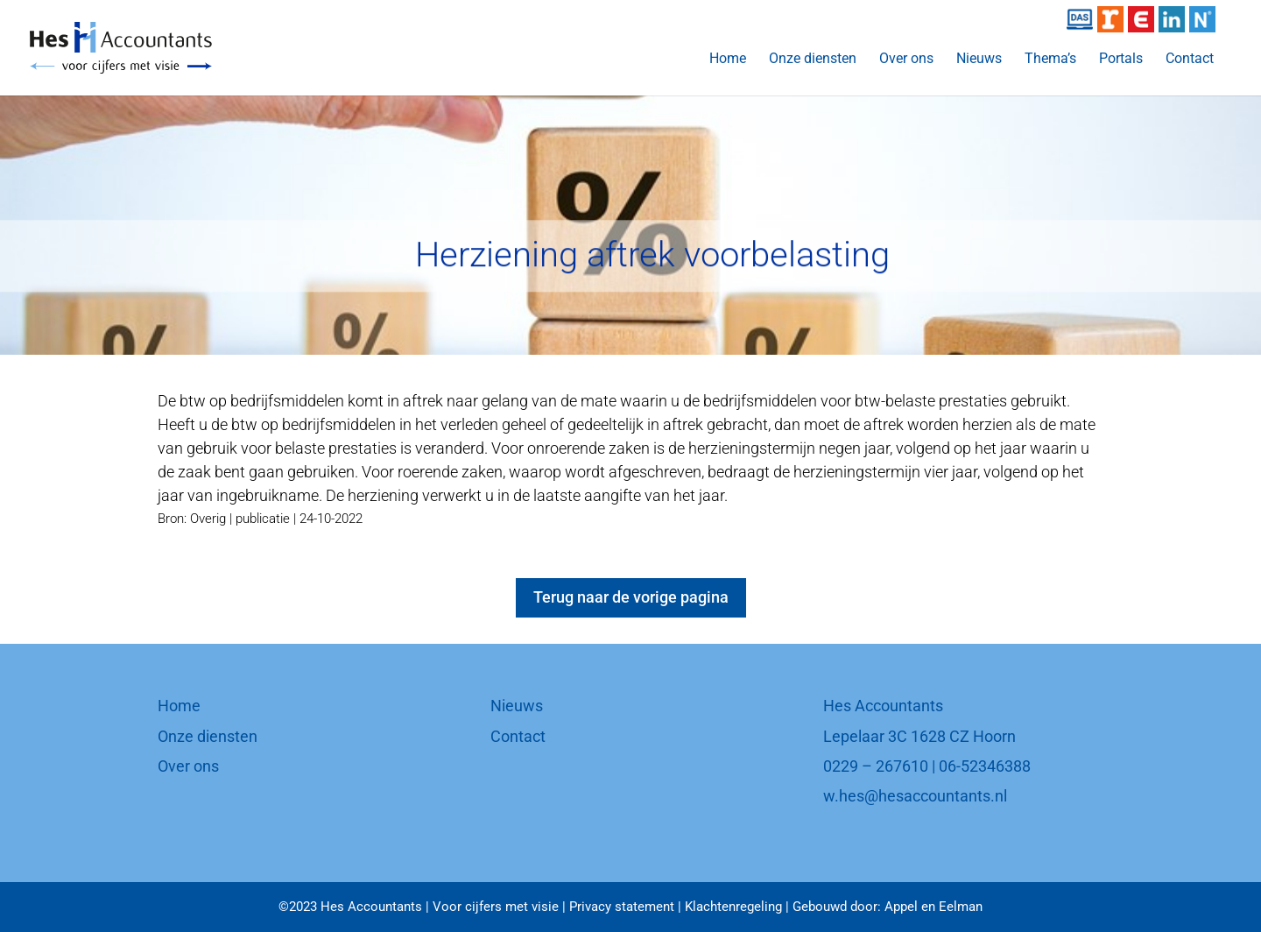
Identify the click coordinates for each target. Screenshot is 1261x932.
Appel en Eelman (933, 906)
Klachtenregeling (733, 906)
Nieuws (979, 60)
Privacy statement (621, 906)
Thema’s (1050, 60)
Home (727, 60)
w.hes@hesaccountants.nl (915, 796)
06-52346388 (985, 766)
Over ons (906, 60)
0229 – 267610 (875, 766)
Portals (1121, 60)
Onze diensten (812, 60)
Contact (1190, 60)
